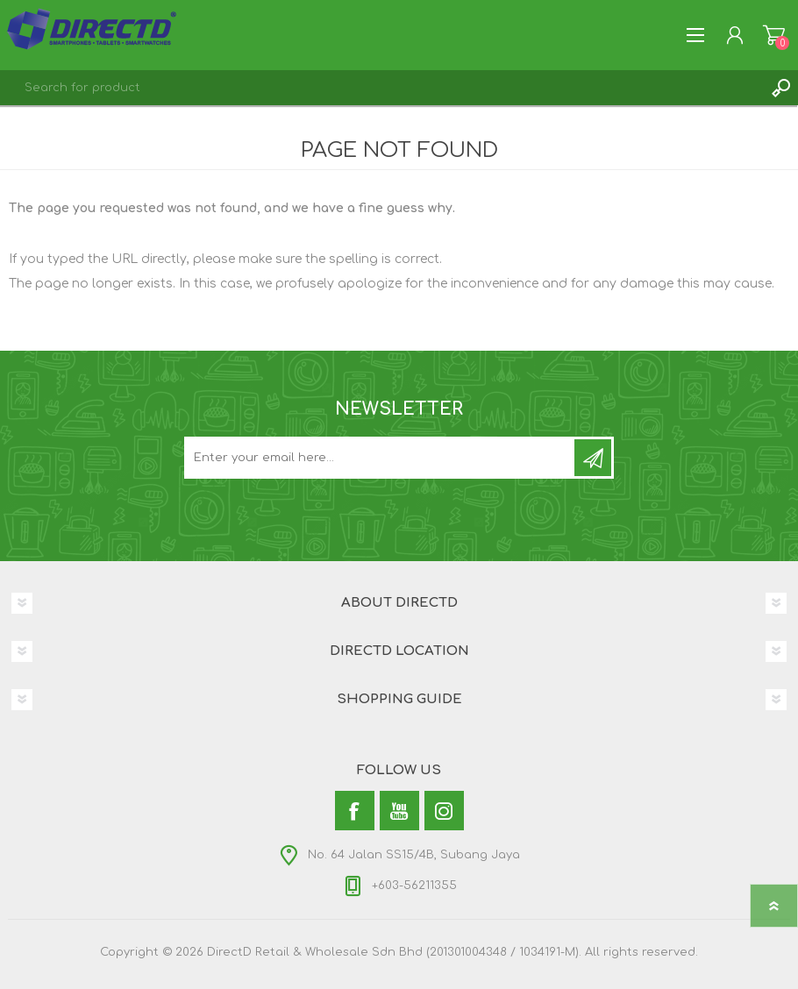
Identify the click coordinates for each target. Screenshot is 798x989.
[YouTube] (399, 810)
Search (780, 87)
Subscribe (592, 457)
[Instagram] (444, 810)
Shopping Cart (774, 35)
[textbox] (381, 87)
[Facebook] (354, 810)
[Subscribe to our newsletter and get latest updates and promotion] (380, 457)
